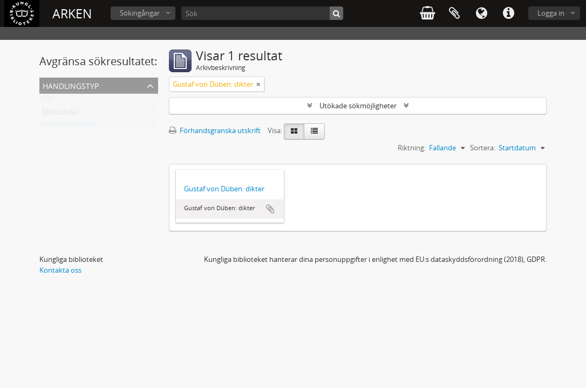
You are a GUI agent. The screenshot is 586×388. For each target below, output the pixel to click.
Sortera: (482, 148)
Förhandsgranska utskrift (215, 130)
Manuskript (60, 113)
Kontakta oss (60, 270)
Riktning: (412, 148)
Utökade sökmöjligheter (358, 105)
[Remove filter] (258, 84)
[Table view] (314, 131)
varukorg (427, 13)
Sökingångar (140, 13)
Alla (47, 100)
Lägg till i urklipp (270, 209)
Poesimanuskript (69, 126)
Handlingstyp (71, 85)
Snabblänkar (508, 13)
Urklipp (454, 13)
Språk (481, 13)
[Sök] (262, 13)
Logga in (550, 13)
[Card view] (294, 131)
